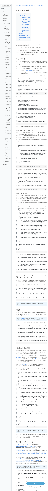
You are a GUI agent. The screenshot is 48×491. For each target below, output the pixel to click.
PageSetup (22, 458)
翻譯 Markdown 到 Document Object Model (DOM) (7, 44)
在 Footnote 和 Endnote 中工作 (7, 81)
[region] (31, 85)
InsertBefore (35, 358)
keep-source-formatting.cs (21, 342)
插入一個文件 (22, 15)
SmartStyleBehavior (29, 454)
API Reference (6, 161)
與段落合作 (7, 96)
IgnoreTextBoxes (31, 453)
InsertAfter (30, 358)
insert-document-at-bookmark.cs (22, 300)
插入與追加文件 (32, 6)
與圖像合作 (7, 122)
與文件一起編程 (7, 32)
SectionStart (27, 460)
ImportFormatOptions (30, 446)
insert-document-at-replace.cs (22, 189)
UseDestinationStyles (20, 449)
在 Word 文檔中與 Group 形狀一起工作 (8, 119)
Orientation (28, 461)
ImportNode (18, 357)
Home (17, 5)
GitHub (36, 93)
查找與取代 (7, 64)
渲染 (5, 26)
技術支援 (5, 164)
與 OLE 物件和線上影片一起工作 (8, 138)
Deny (40, 486)
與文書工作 (8, 51)
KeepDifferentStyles (20, 450)
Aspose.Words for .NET (38, 5)
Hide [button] (26, 13)
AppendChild (22, 318)
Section (17, 458)
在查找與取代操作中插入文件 (26, 18)
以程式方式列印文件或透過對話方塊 (7, 30)
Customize (31, 486)
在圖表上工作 (8, 124)
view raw (44, 93)
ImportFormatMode (20, 446)
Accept (35, 483)
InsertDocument (29, 70)
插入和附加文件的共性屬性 (24, 38)
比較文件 (7, 55)
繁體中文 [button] (3, 8)
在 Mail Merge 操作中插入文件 (26, 22)
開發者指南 (5, 21)
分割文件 (7, 62)
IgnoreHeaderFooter (22, 453)
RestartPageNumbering (36, 460)
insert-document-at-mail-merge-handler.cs (24, 251)
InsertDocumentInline (20, 72)
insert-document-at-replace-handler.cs (23, 166)
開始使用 (5, 20)
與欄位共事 (8, 141)
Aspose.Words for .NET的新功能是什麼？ (6, 15)
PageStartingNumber (20, 461)
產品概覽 (5, 18)
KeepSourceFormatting (31, 449)
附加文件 (21, 33)
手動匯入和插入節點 (23, 35)
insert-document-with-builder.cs (22, 93)
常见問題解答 (5, 162)
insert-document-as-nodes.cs (21, 426)
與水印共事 (7, 132)
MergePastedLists (19, 454)
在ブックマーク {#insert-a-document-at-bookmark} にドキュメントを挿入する (26, 28)
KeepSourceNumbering (41, 453)
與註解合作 (7, 110)
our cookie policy (33, 481)
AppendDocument (32, 314)
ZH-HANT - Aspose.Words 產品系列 (26, 5)
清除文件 (7, 57)
